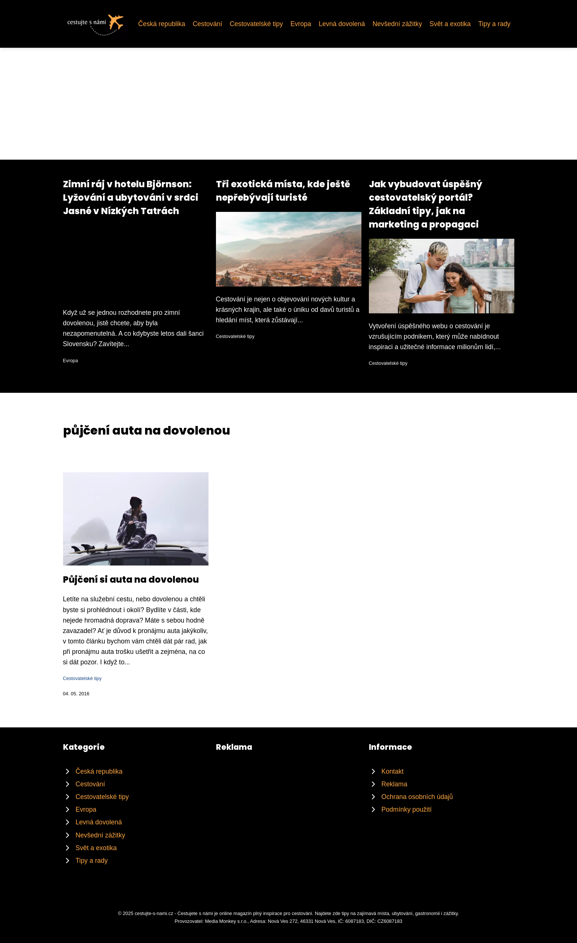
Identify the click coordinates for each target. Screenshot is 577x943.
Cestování (207, 24)
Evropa (301, 24)
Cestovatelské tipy (256, 24)
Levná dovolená (342, 24)
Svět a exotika (450, 24)
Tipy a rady (494, 24)
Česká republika (161, 24)
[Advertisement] (288, 103)
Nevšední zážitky (397, 24)
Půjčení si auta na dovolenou (131, 579)
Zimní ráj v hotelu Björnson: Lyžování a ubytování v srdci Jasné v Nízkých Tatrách (130, 197)
